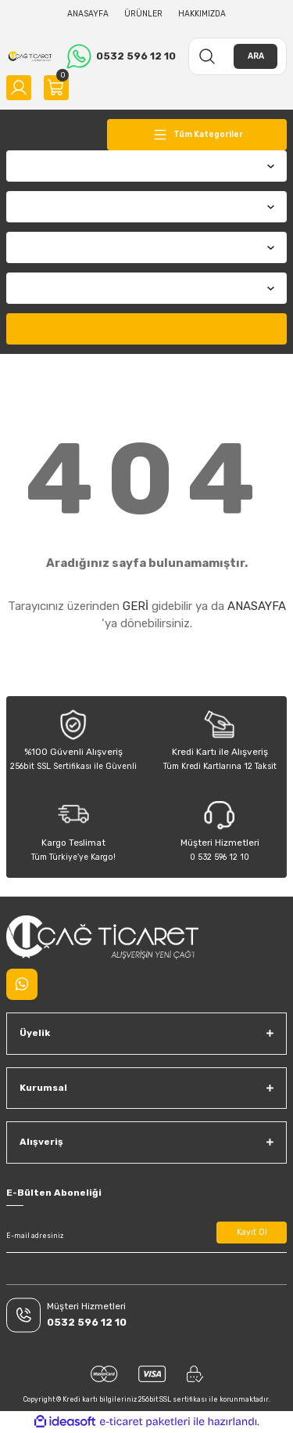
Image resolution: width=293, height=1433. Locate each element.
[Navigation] (197, 134)
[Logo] (30, 56)
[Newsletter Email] (146, 1235)
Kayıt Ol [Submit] (252, 1232)
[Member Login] (18, 87)
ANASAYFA (256, 606)
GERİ (135, 606)
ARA (256, 56)
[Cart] (56, 87)
